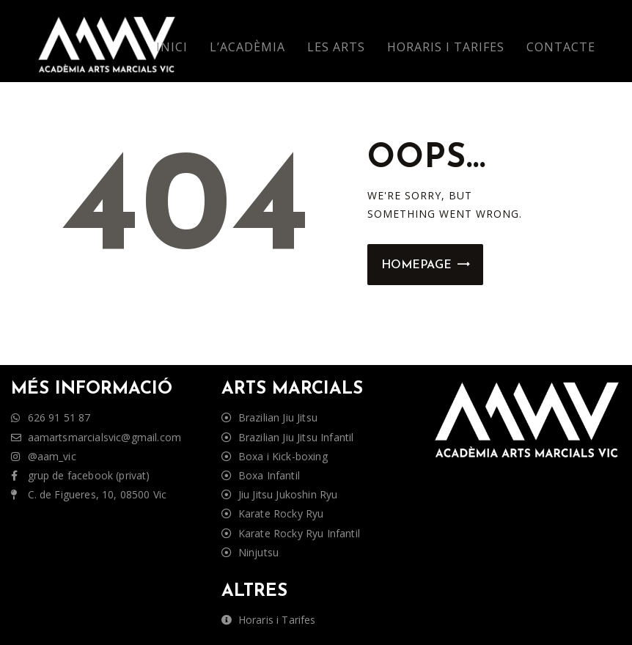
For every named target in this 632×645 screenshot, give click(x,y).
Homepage (416, 265)
